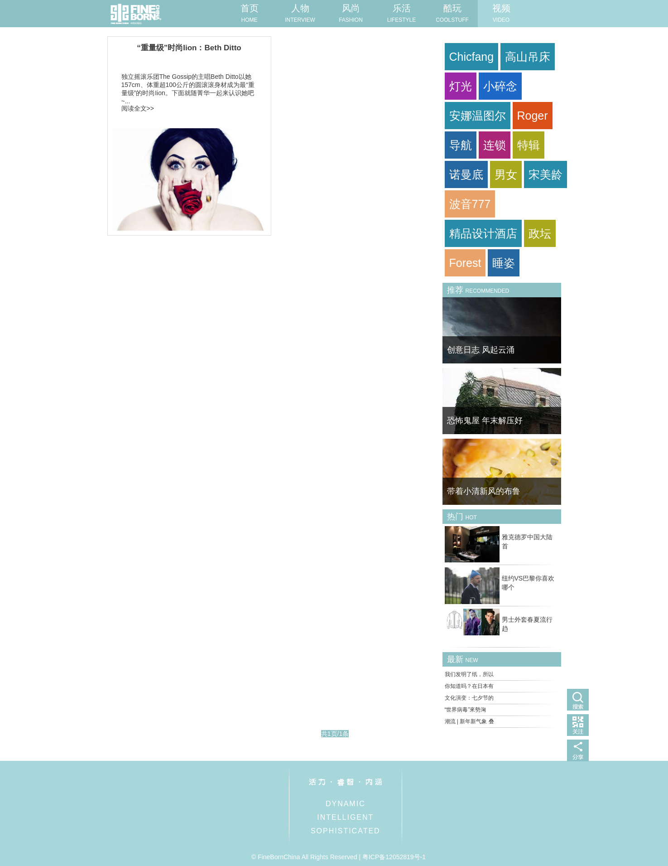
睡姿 (503, 262)
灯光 (460, 86)
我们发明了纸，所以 (469, 674)
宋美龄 (545, 174)
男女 (506, 174)
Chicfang (471, 56)
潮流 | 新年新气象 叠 (469, 721)
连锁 (494, 145)
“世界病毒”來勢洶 (465, 709)
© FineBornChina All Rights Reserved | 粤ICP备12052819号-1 (338, 857)
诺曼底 (466, 174)
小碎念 (500, 86)
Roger (532, 115)
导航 (460, 145)
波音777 (470, 204)
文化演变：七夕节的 (469, 698)
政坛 (540, 233)
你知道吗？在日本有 (469, 686)
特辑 (528, 145)
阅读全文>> (137, 108)
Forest (465, 262)
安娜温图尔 (477, 115)
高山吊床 (527, 56)
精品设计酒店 (483, 233)
